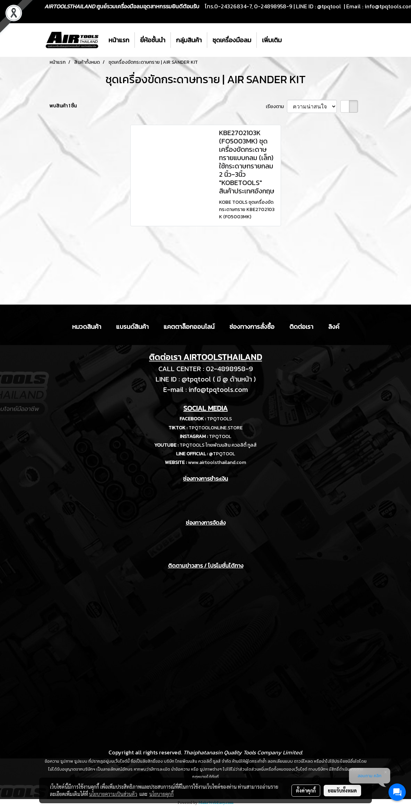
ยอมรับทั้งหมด (342, 790)
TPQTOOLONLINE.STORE (216, 427)
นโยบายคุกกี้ (161, 794)
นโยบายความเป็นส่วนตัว (113, 794)
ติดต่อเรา (301, 326)
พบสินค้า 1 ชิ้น (63, 105)
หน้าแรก (118, 40)
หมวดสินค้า (86, 326)
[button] (293, 40)
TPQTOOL (220, 436)
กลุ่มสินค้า (189, 40)
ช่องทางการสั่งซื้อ (251, 326)
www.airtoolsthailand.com (217, 462)
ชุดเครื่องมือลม (231, 40)
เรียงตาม (276, 106)
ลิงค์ (333, 326)
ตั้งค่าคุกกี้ (306, 790)
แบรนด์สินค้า (132, 326)
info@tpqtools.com (218, 389)
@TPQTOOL (222, 453)
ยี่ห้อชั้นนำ (152, 40)
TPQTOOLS (219, 418)
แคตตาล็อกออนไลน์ (189, 326)
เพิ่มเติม (272, 40)
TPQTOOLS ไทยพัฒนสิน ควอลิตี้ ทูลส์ (218, 445)
